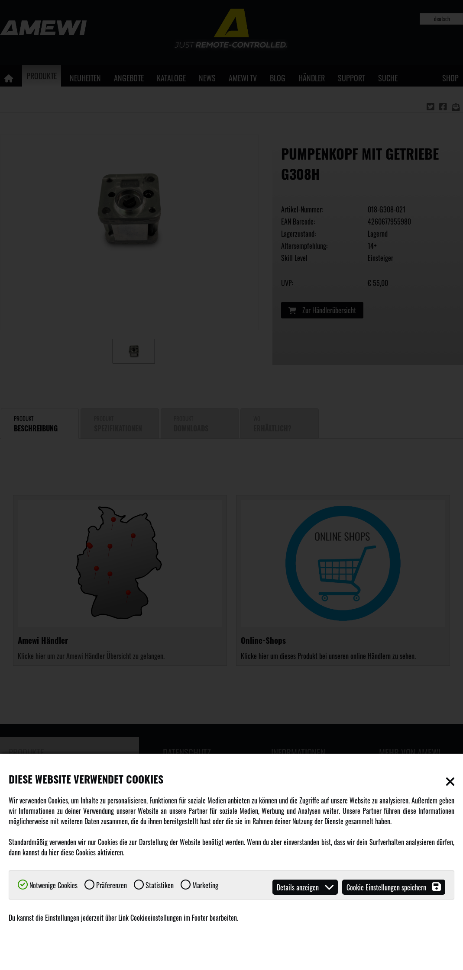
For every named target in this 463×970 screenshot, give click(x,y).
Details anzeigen (305, 887)
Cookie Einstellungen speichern (393, 887)
